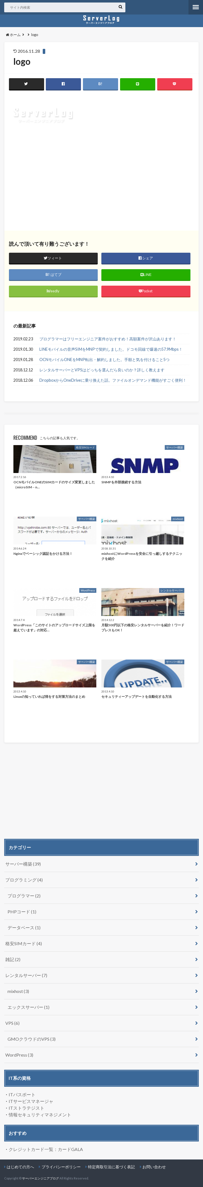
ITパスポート (22, 1094)
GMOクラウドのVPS (32, 1039)
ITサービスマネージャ (31, 1101)
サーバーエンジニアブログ (40, 1178)
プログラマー (24, 895)
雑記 (12, 959)
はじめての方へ (20, 1166)
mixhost (18, 991)
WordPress (19, 1054)
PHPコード (22, 911)
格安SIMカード (23, 943)
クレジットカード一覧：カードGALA (46, 1149)
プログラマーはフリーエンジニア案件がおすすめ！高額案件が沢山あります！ (107, 338)
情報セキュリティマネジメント (40, 1114)
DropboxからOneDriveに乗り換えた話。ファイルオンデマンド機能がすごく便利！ (113, 380)
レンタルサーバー (26, 975)
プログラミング (24, 879)
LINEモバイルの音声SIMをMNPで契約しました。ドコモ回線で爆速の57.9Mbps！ (111, 349)
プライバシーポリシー (61, 1166)
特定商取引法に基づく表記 (111, 1166)
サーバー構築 (23, 863)
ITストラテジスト (26, 1107)
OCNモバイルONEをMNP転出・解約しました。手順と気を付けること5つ (104, 359)
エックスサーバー (28, 1007)
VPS (12, 1023)
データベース (24, 927)
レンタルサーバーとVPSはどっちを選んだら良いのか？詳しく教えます (101, 369)
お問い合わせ (154, 1166)
